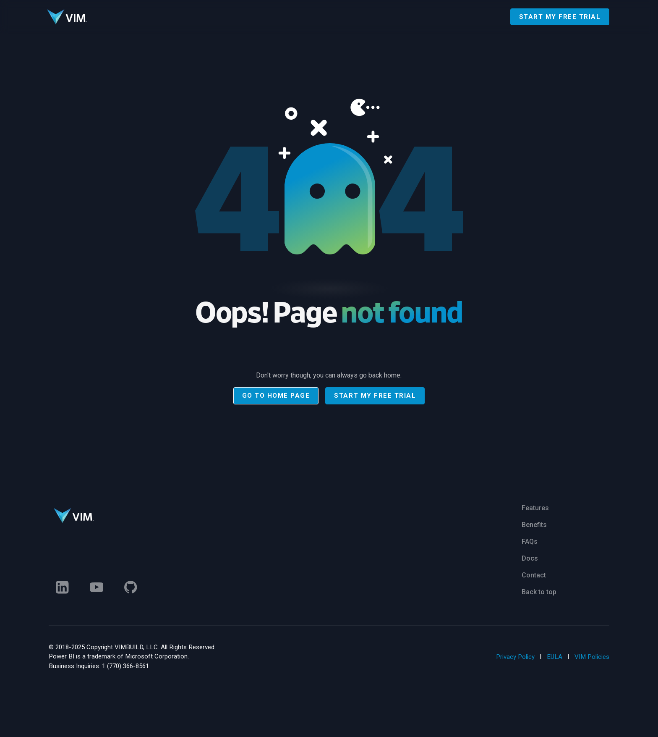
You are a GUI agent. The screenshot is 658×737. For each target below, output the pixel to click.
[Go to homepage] (67, 16)
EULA (554, 657)
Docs (530, 558)
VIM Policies (591, 657)
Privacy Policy (515, 657)
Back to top (539, 592)
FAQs (530, 542)
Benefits (534, 525)
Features (535, 508)
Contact (534, 575)
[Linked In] (62, 587)
